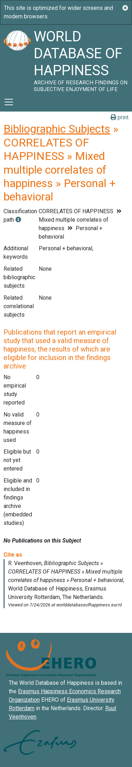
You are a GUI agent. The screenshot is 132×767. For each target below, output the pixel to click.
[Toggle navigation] (9, 102)
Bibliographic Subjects (57, 129)
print (119, 117)
